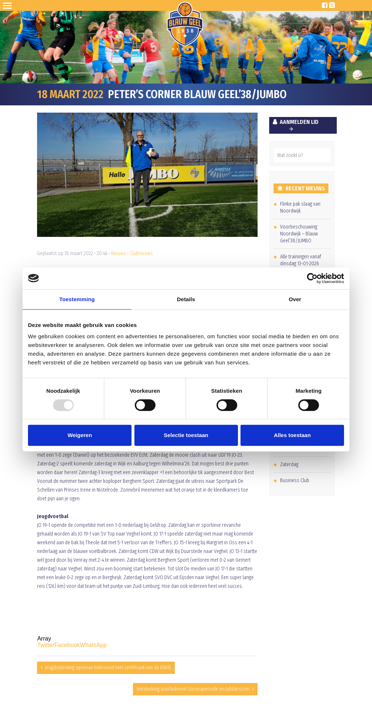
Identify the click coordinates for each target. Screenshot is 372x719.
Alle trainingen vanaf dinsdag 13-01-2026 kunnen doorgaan (300, 264)
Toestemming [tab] (77, 299)
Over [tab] (295, 299)
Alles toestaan (292, 435)
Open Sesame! (8, 5)
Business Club (294, 480)
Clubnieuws (141, 253)
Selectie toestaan (186, 435)
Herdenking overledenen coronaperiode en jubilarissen (193, 689)
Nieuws (118, 253)
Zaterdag (289, 464)
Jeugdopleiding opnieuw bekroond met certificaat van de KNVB (108, 668)
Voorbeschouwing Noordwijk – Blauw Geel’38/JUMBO (299, 234)
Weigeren (80, 435)
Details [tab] (186, 299)
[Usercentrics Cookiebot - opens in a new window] (312, 278)
